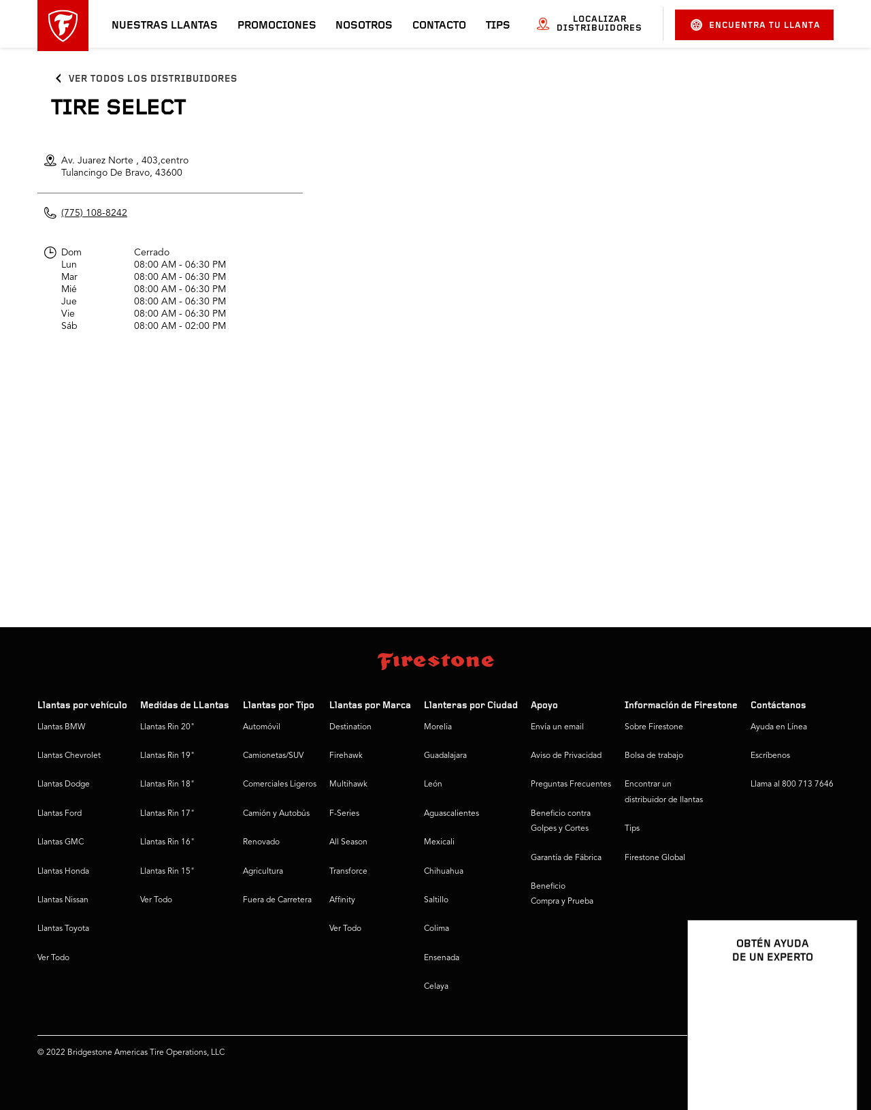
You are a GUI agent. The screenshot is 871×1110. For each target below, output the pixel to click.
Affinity (342, 900)
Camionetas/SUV (273, 756)
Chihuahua (443, 872)
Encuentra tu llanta (756, 25)
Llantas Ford (59, 814)
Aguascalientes (451, 814)
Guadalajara (445, 756)
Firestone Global (655, 858)
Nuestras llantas (165, 25)
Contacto (439, 25)
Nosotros (364, 25)
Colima (436, 929)
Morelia (438, 727)
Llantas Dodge (63, 784)
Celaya (436, 987)
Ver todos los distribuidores (153, 79)
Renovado (261, 842)
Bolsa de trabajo (654, 756)
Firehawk (346, 756)
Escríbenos (770, 756)
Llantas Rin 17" (167, 814)
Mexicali (439, 842)
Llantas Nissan (62, 900)
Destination (350, 727)
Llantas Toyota (63, 929)
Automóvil (261, 727)
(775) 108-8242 (94, 213)
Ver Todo (53, 958)
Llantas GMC (60, 842)
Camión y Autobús (276, 814)
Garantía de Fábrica (566, 858)
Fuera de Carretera (277, 900)
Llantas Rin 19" (167, 756)
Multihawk (348, 784)
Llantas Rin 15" (167, 872)
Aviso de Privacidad (566, 756)
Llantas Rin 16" (167, 842)
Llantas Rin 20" (167, 727)
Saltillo (436, 900)
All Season (348, 842)
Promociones (276, 25)
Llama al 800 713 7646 (792, 784)
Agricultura (263, 872)
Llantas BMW (61, 727)
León (433, 784)
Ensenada (441, 958)
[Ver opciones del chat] (831, 1060)
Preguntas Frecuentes (571, 784)
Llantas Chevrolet (69, 756)
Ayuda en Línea (779, 727)
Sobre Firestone (654, 727)
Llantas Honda (63, 872)
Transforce (348, 872)
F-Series (344, 814)
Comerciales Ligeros (279, 784)
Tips (498, 25)
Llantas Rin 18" (167, 784)
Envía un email (557, 727)
